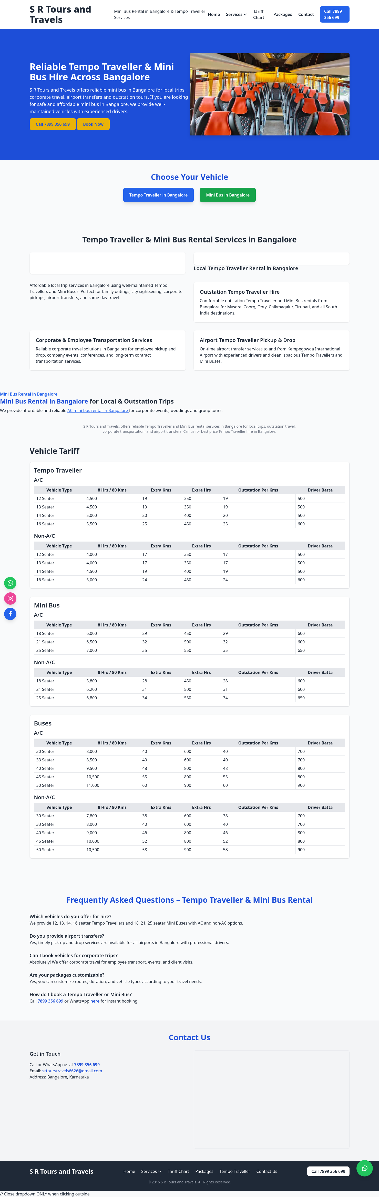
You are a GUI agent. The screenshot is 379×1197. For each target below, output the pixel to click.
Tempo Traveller (235, 1171)
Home (214, 14)
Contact (306, 14)
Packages (282, 14)
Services (236, 14)
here (95, 1001)
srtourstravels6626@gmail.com (72, 1071)
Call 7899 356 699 (333, 14)
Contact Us (266, 1171)
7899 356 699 (50, 1001)
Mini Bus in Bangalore (228, 195)
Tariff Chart (258, 14)
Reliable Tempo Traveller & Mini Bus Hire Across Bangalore (102, 71)
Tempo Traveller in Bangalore (158, 195)
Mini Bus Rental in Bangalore (28, 394)
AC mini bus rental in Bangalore (98, 410)
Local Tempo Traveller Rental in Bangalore (246, 268)
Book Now (93, 124)
